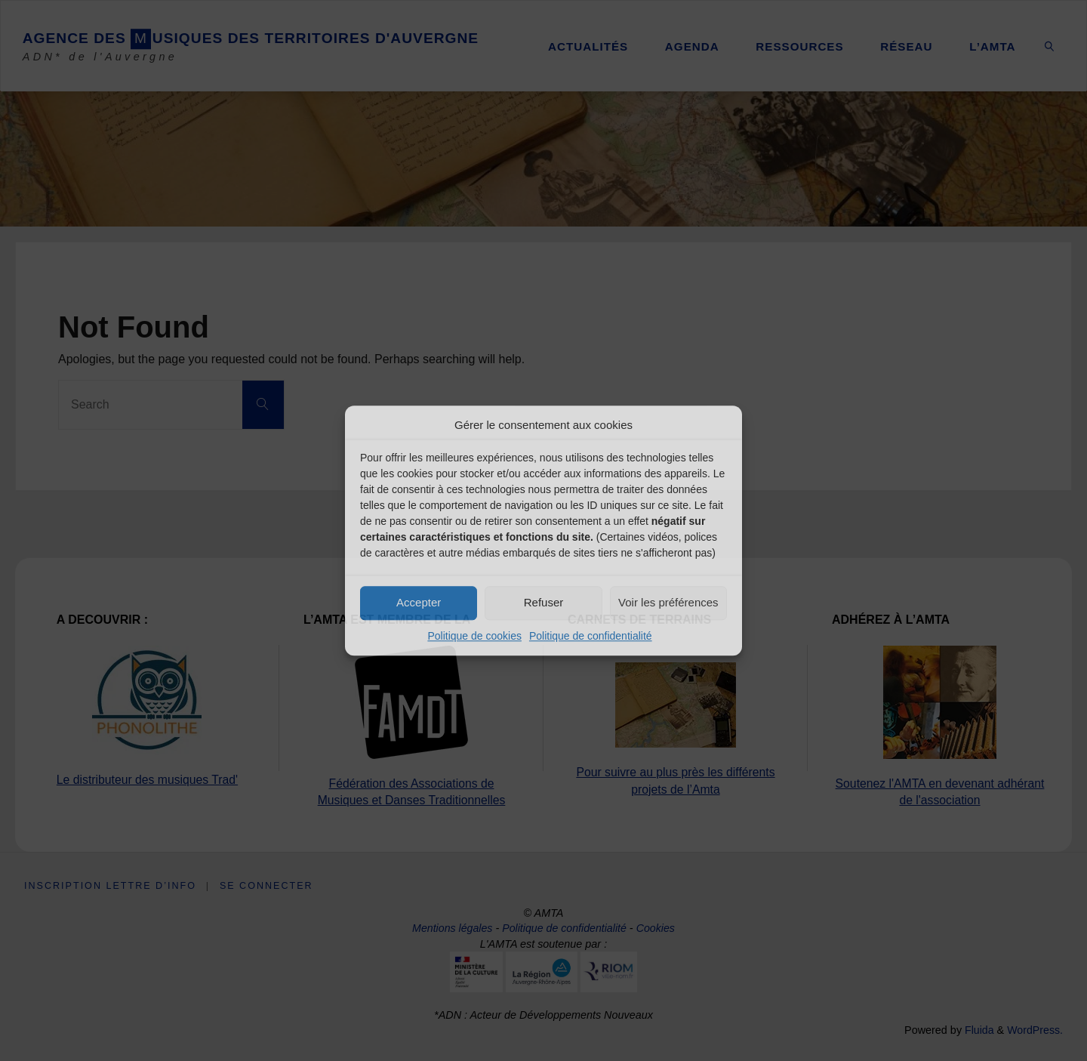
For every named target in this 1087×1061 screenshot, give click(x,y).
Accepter (418, 602)
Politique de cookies (474, 636)
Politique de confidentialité (590, 636)
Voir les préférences (668, 602)
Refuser (544, 602)
